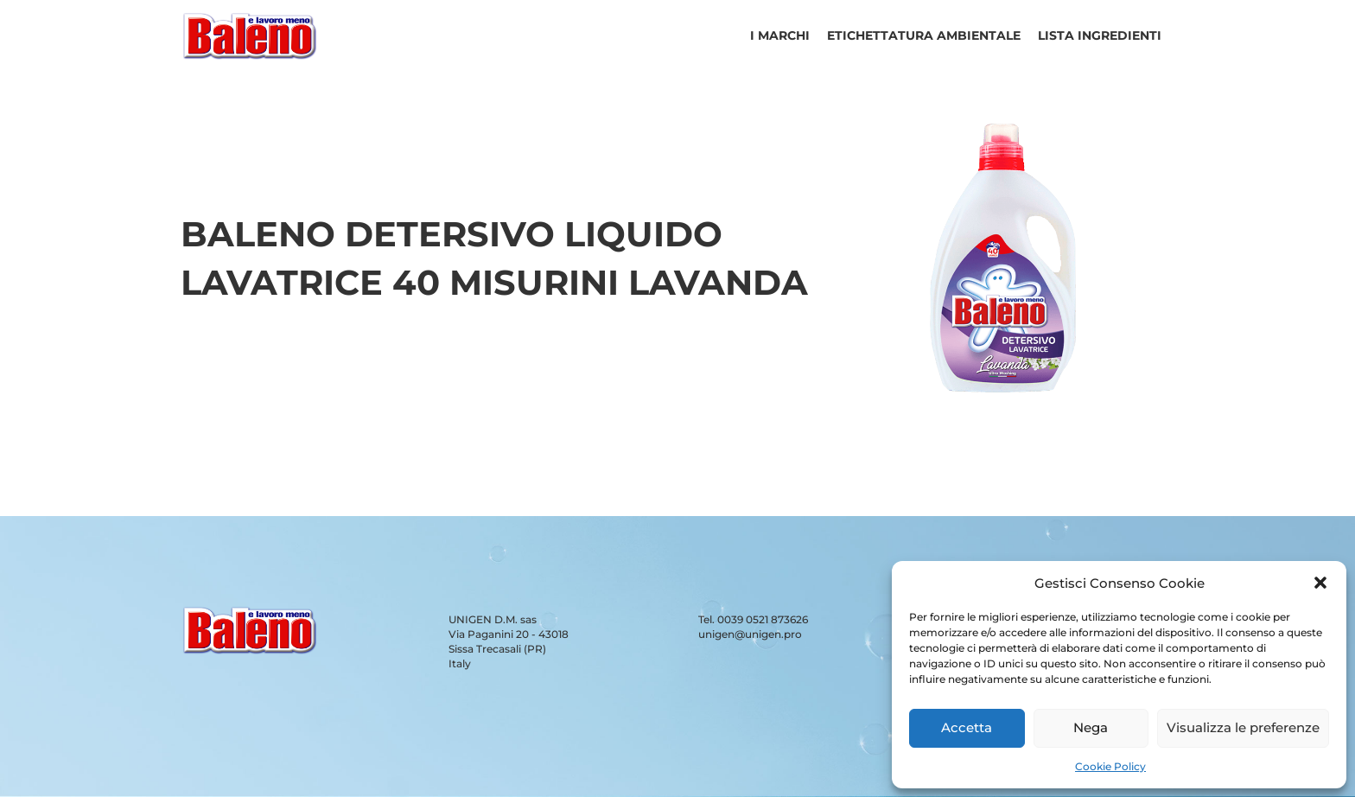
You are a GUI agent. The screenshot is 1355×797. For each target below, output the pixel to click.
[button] (1320, 582)
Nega (1090, 727)
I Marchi (780, 35)
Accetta (966, 727)
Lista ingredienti (1099, 35)
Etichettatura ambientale (924, 35)
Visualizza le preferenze (1243, 727)
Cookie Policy (1110, 766)
